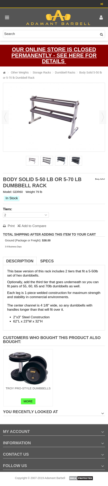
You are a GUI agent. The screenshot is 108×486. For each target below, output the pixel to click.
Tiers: (8, 209)
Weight (30, 191)
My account (16, 431)
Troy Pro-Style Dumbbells (28, 388)
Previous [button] (5, 117)
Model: (7, 191)
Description (19, 261)
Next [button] (102, 117)
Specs (47, 261)
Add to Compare (34, 226)
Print (11, 226)
